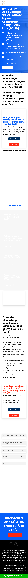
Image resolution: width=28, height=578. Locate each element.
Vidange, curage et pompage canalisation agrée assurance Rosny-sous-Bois (13, 98)
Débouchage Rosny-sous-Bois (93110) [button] (12, 443)
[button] (26, 3)
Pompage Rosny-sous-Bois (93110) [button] (13, 435)
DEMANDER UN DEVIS (14, 535)
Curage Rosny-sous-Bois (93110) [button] (13, 450)
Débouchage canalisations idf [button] (12, 457)
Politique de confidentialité (13, 552)
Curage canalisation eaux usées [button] (13, 463)
